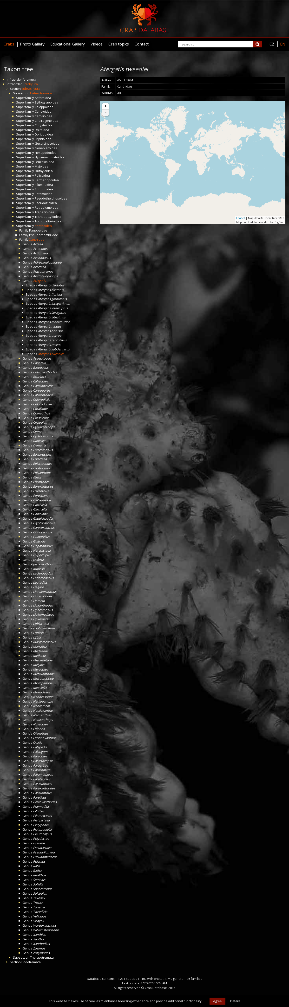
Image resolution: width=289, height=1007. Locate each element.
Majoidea (41, 166)
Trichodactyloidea (48, 216)
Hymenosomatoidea (50, 157)
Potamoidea (44, 194)
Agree (217, 1001)
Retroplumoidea (46, 207)
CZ (271, 44)
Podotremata (31, 962)
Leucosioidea (44, 162)
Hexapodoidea (46, 152)
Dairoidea (42, 130)
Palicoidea (42, 175)
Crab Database (156, 988)
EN (282, 44)
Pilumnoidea (44, 184)
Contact (142, 44)
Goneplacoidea (46, 148)
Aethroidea (43, 98)
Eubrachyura (30, 88)
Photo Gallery (32, 44)
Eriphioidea (43, 139)
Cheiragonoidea (46, 120)
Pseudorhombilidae (43, 235)
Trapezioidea (44, 212)
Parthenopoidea (47, 180)
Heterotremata (41, 93)
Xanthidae (36, 239)
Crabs (9, 44)
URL (119, 92)
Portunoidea (44, 189)
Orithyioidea (44, 171)
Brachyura (30, 84)
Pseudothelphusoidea (51, 198)
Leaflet (240, 218)
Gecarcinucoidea (47, 143)
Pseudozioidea (46, 203)
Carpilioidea (43, 116)
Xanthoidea (43, 226)
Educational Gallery (67, 44)
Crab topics (118, 44)
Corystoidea (44, 125)
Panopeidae (38, 230)
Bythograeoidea (46, 102)
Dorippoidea (44, 134)
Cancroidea (43, 111)
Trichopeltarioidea (48, 221)
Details (235, 1001)
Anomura (29, 79)
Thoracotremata (42, 957)
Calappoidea (44, 107)
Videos (97, 44)
